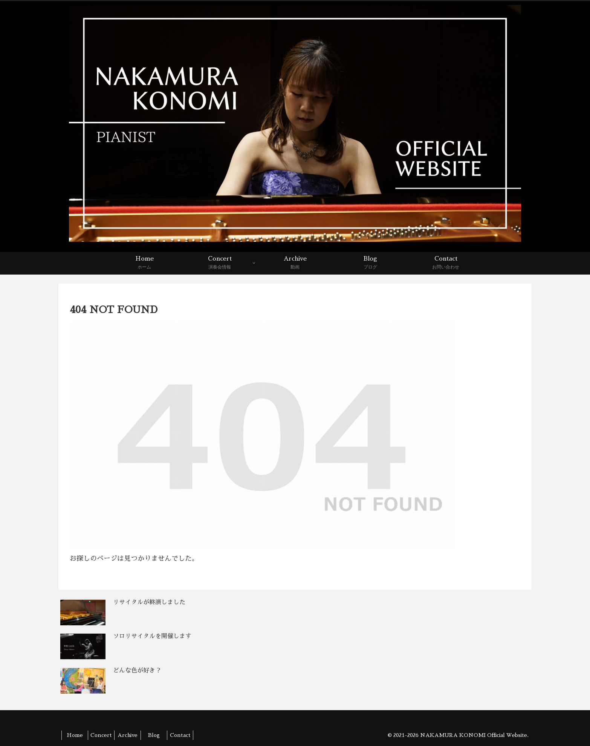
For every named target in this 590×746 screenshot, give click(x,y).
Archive (128, 735)
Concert (101, 735)
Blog (154, 735)
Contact (180, 735)
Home (75, 735)
